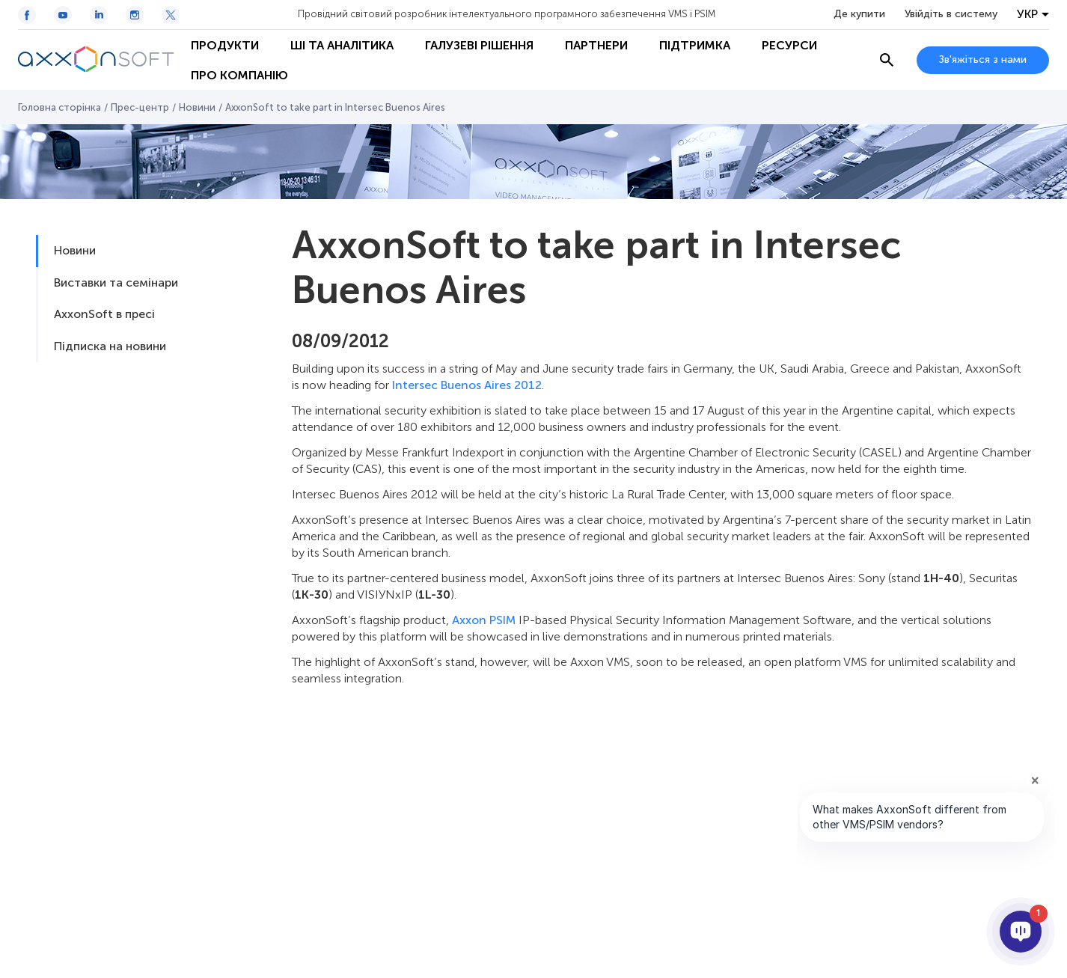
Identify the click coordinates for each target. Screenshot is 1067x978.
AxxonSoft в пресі (104, 314)
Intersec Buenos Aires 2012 (467, 385)
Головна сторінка (59, 107)
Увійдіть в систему (951, 14)
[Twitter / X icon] (171, 15)
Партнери (596, 45)
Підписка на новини (110, 346)
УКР (1027, 14)
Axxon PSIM (484, 620)
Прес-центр (140, 107)
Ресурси (789, 45)
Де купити (859, 14)
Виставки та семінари (116, 282)
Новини (197, 107)
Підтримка (694, 45)
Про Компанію (239, 75)
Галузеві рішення (479, 45)
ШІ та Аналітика (342, 45)
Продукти (225, 45)
